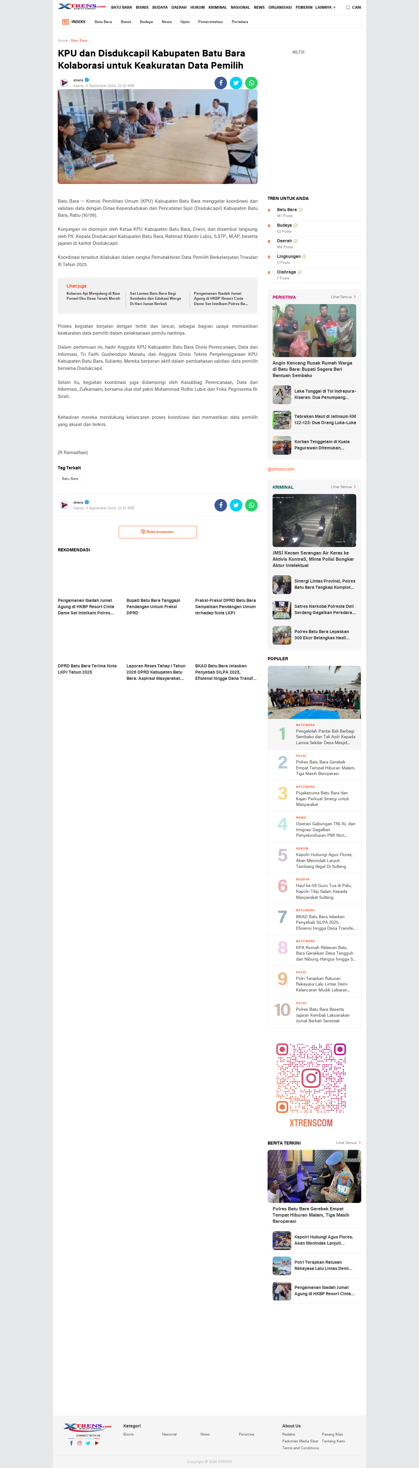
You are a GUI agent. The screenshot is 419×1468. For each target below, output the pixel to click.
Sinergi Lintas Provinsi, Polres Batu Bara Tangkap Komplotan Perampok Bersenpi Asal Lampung (325, 585)
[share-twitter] (236, 83)
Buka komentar (157, 531)
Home (63, 41)
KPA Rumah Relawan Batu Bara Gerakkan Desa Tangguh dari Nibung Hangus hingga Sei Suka (326, 954)
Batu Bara (121, 8)
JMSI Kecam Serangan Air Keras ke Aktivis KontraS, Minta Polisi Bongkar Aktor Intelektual (313, 559)
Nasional (240, 8)
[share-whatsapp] (251, 83)
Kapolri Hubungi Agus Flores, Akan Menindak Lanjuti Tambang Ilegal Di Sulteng (324, 861)
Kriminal (218, 8)
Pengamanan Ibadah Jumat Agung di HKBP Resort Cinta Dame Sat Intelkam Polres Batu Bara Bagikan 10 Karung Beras (221, 299)
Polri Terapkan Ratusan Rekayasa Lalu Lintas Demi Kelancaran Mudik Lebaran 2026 (322, 985)
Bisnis (142, 8)
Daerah (179, 8)
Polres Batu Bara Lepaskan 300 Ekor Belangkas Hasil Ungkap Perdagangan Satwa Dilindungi (323, 636)
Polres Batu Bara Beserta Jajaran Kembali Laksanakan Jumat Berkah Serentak (323, 1015)
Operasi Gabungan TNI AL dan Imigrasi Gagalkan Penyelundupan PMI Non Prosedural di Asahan (325, 830)
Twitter (88, 1445)
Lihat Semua (341, 297)
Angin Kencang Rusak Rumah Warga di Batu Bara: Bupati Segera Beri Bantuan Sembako (312, 369)
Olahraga (286, 272)
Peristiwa (240, 22)
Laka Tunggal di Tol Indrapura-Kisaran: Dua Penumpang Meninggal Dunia (325, 395)
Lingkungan (289, 256)
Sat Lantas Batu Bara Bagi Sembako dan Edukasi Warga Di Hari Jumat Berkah (155, 299)
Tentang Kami (333, 1441)
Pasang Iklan (332, 1435)
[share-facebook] (220, 83)
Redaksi (288, 1435)
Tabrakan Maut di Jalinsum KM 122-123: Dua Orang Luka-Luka (325, 419)
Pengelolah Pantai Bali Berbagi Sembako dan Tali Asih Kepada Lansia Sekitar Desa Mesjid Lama (325, 737)
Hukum (197, 8)
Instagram (79, 1445)
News (259, 8)
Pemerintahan (310, 8)
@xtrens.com (281, 469)
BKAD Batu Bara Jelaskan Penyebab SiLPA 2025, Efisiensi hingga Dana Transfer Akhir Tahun (325, 923)
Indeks (74, 22)
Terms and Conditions (300, 1448)
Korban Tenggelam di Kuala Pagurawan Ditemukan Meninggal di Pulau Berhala (322, 446)
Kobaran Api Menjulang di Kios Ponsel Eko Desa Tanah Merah (93, 296)
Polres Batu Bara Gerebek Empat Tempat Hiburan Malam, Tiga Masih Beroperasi (325, 768)
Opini (185, 22)
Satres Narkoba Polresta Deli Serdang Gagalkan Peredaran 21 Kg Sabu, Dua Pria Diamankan (324, 610)
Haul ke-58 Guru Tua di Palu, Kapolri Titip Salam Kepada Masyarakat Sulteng (324, 892)
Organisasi (280, 8)
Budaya (160, 8)
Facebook (71, 1445)
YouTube (96, 1445)
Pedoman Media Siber (300, 1441)
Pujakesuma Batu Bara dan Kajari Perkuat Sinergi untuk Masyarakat (322, 799)
